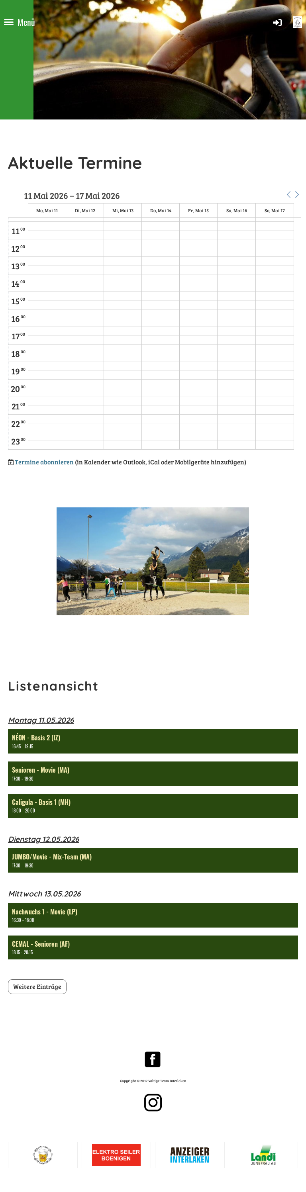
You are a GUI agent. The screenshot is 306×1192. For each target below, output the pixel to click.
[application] (154, 320)
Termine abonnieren (44, 462)
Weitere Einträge (37, 986)
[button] (288, 195)
